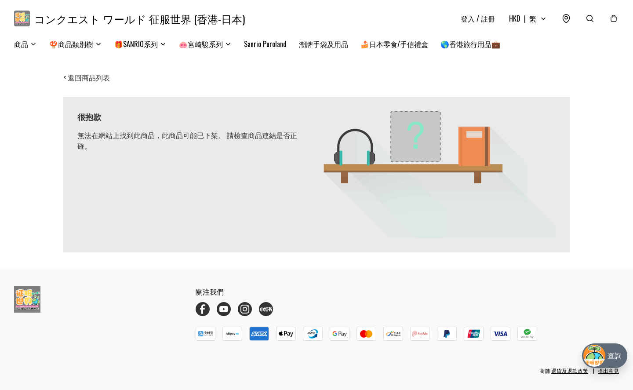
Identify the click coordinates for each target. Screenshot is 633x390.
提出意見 (608, 370)
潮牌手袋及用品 (323, 44)
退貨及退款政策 (569, 370)
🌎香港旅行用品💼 (470, 44)
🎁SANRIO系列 (136, 44)
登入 (478, 18)
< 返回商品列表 (86, 77)
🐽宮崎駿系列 (201, 44)
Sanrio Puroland (265, 44)
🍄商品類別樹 (71, 44)
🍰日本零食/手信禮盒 (394, 44)
